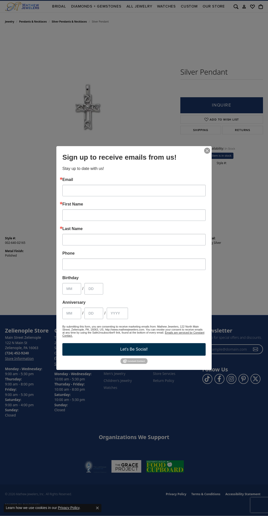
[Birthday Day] (93, 288)
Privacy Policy (68, 508)
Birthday (70, 278)
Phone (68, 253)
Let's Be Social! (134, 349)
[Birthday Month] (71, 288)
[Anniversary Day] (93, 313)
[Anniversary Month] (71, 313)
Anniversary (74, 302)
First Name (72, 204)
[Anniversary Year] (117, 313)
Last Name (72, 229)
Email (67, 180)
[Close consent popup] (97, 507)
